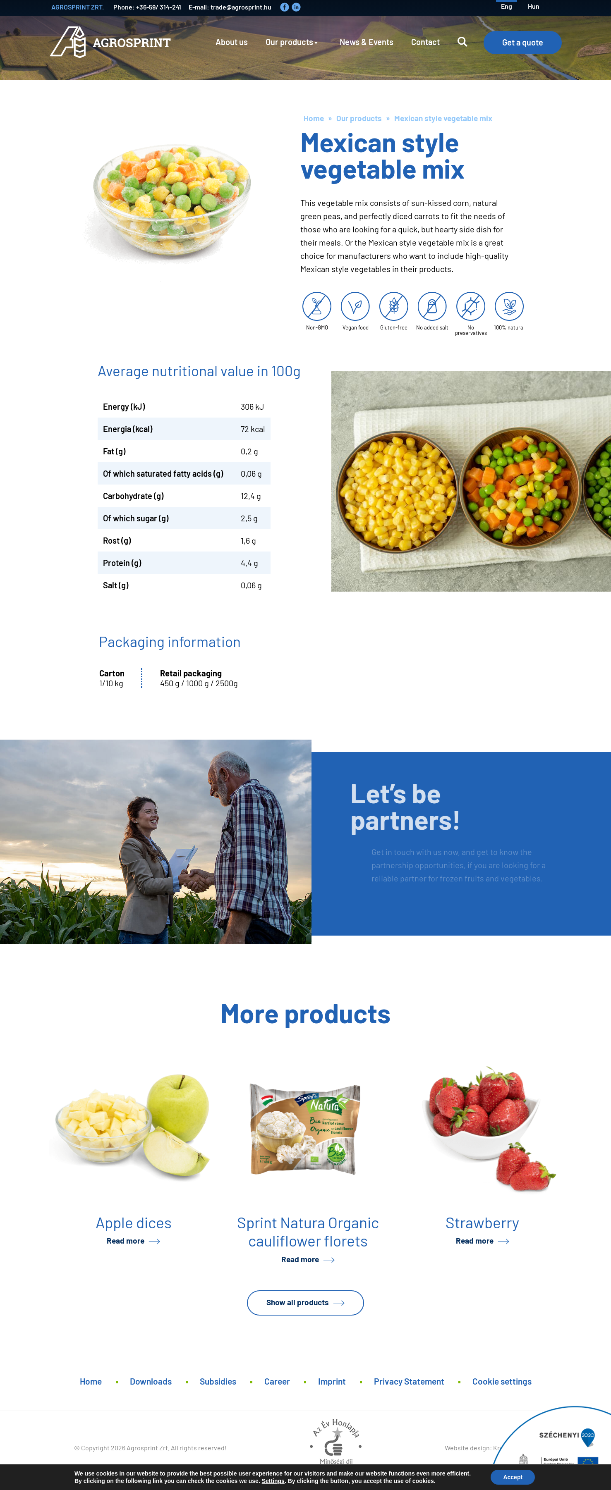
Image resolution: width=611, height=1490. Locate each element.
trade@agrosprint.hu (241, 7)
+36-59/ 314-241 (158, 7)
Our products (289, 42)
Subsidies (218, 1381)
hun (533, 6)
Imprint (332, 1381)
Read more (125, 1240)
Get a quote (522, 42)
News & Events (366, 42)
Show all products (297, 1302)
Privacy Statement (409, 1381)
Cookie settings (502, 1381)
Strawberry (482, 1222)
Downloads (151, 1381)
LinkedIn (296, 7)
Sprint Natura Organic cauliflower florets (308, 1231)
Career (277, 1381)
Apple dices (134, 1222)
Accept (512, 1477)
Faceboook (284, 7)
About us (232, 42)
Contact (425, 42)
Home (314, 118)
